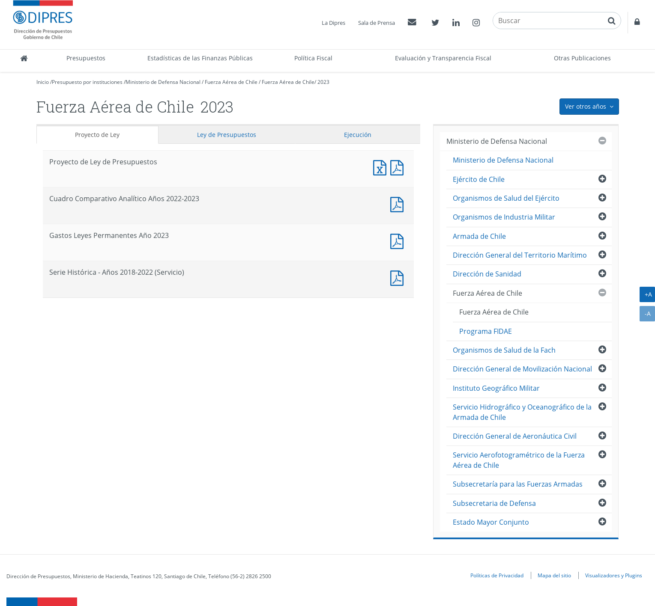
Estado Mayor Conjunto (491, 522)
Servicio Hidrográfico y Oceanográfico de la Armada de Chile (522, 412)
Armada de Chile (479, 236)
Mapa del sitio (554, 575)
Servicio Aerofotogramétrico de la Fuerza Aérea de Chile (519, 459)
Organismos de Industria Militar (504, 217)
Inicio (42, 82)
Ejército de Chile (479, 179)
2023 (323, 82)
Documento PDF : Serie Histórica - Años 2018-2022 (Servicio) (398, 277)
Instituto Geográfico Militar (496, 388)
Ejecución (357, 135)
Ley (226, 135)
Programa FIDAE (485, 331)
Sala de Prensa (376, 23)
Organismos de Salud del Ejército (506, 198)
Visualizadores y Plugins (613, 575)
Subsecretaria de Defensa (494, 503)
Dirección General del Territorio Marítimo (520, 255)
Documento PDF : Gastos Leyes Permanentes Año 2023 (398, 240)
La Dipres (333, 23)
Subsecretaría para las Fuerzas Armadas (518, 484)
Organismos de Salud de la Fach (504, 350)
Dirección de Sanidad (487, 274)
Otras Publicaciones (582, 58)
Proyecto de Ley (97, 135)
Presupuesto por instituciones (87, 82)
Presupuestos (85, 58)
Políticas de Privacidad (496, 575)
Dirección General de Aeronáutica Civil (515, 436)
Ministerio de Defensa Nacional (163, 82)
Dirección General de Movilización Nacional (522, 369)
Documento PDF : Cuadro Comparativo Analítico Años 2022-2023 (398, 203)
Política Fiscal (313, 58)
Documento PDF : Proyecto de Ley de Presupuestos (398, 166)
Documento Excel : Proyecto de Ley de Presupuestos (381, 166)
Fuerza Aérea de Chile (231, 82)
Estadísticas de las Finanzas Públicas (200, 58)
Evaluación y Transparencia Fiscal (443, 58)
